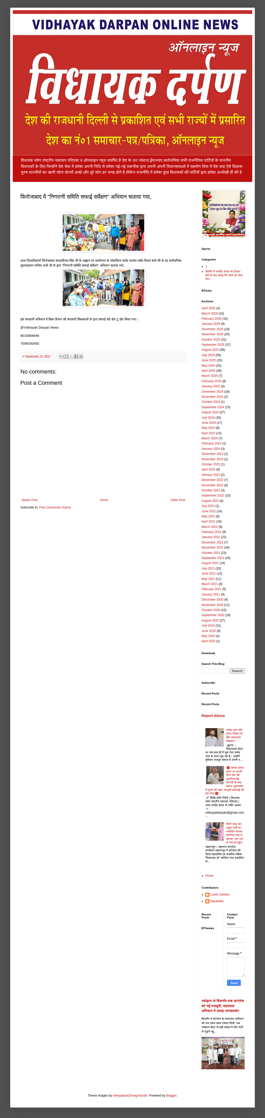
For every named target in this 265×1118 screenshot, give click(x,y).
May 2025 (208, 365)
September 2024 (213, 407)
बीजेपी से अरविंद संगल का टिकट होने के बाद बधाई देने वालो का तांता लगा (224, 275)
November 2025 (212, 334)
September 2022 (213, 495)
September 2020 (213, 615)
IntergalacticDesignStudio (130, 1095)
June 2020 (209, 631)
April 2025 (208, 370)
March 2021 (210, 584)
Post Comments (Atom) (55, 507)
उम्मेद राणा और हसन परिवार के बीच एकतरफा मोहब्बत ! (234, 735)
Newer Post (29, 500)
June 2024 (209, 423)
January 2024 (211, 449)
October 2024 (211, 402)
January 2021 (211, 594)
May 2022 (208, 516)
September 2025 (213, 344)
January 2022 (211, 537)
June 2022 (209, 511)
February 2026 (211, 318)
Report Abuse (213, 716)
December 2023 (212, 454)
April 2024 (208, 433)
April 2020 (208, 641)
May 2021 (208, 579)
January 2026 (211, 324)
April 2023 (208, 469)
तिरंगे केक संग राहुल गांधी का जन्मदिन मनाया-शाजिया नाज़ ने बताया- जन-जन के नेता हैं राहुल (234, 833)
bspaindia (216, 901)
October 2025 (211, 339)
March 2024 (210, 438)
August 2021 (210, 563)
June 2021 (209, 573)
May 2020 (208, 636)
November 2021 (212, 547)
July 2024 (208, 417)
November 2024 (212, 397)
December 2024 (212, 391)
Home (104, 500)
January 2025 (211, 386)
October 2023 (211, 464)
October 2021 (211, 553)
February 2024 (211, 443)
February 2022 (211, 532)
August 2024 (210, 412)
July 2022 (208, 506)
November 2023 (212, 459)
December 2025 (212, 329)
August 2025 (210, 350)
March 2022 (210, 527)
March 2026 (210, 313)
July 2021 (208, 568)
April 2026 (208, 308)
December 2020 (212, 599)
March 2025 (210, 376)
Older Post (177, 500)
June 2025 (209, 360)
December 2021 (212, 542)
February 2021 (211, 589)
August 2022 (210, 501)
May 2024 (208, 428)
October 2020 (211, 610)
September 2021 (213, 558)
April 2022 (208, 521)
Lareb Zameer (220, 894)
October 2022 (211, 490)
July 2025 (208, 355)
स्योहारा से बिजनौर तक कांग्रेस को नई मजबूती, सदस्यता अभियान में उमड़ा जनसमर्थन (223, 1006)
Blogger (171, 1095)
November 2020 (212, 605)
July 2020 (208, 625)
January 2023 (211, 475)
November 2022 (212, 485)
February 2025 (211, 381)
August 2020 (210, 620)
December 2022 (212, 480)
